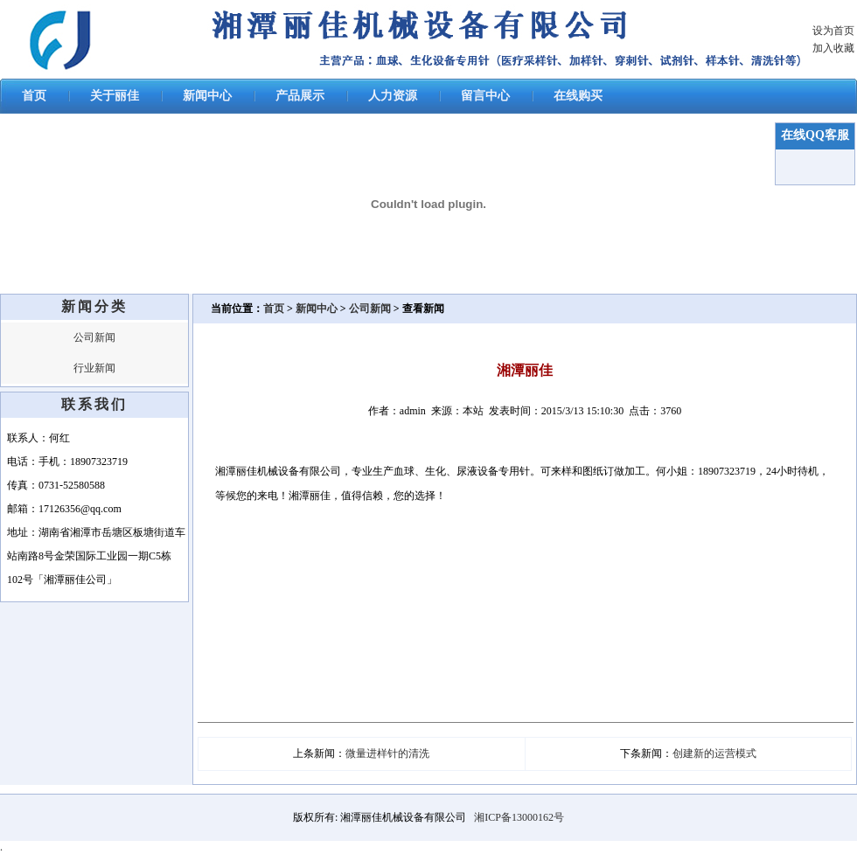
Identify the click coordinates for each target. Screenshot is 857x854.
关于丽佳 (114, 95)
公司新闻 (94, 337)
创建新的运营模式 (714, 753)
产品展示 (299, 95)
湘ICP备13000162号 (519, 817)
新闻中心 (207, 95)
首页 (34, 95)
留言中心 (485, 95)
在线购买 (578, 95)
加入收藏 (833, 48)
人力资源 (392, 95)
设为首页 (833, 30)
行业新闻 (94, 368)
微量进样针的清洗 (387, 753)
